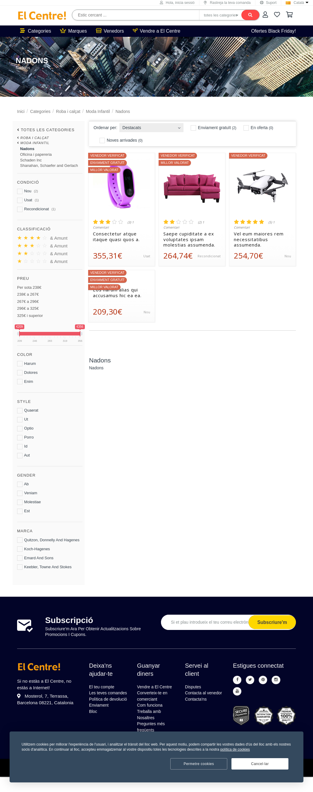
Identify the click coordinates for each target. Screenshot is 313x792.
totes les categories (47, 130)
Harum (26, 363)
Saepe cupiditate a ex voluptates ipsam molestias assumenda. (189, 239)
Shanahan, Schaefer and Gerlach (49, 165)
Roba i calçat (68, 111)
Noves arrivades (121, 140)
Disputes (194, 687)
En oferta (258, 128)
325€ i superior (30, 315)
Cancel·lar (260, 764)
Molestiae (29, 502)
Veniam (27, 493)
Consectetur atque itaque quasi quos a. (116, 236)
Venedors (110, 31)
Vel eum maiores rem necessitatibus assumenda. (259, 239)
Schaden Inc (31, 160)
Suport (268, 3)
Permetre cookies (198, 764)
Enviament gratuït (213, 128)
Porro (25, 437)
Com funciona (152, 716)
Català (299, 3)
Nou (27, 191)
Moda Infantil (98, 111)
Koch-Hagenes (33, 549)
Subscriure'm (271, 622)
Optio (25, 428)
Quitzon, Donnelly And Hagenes (48, 540)
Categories (35, 31)
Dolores (27, 372)
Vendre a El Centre (156, 31)
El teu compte (103, 687)
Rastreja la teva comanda (227, 3)
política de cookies (235, 749)
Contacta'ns (197, 708)
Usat (28, 200)
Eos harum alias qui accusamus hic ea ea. (117, 292)
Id (22, 446)
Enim (25, 381)
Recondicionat (36, 209)
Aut (23, 455)
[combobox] (151, 126)
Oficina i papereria (36, 154)
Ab (23, 484)
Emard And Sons (35, 558)
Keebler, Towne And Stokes (44, 567)
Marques (73, 31)
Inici (21, 111)
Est (23, 511)
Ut (22, 419)
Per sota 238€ (29, 287)
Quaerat (27, 410)
